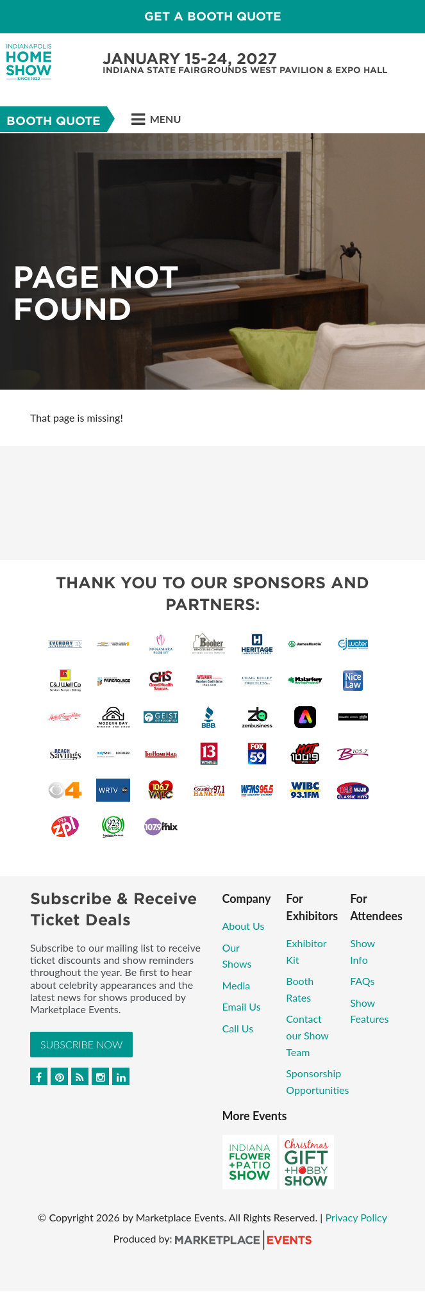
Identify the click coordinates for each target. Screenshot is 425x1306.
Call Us (238, 1028)
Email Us (241, 1006)
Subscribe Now (81, 1044)
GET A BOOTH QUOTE (212, 16)
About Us (243, 926)
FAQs (362, 981)
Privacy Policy (356, 1217)
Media (236, 985)
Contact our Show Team (307, 1035)
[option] (212, 261)
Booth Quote (53, 121)
